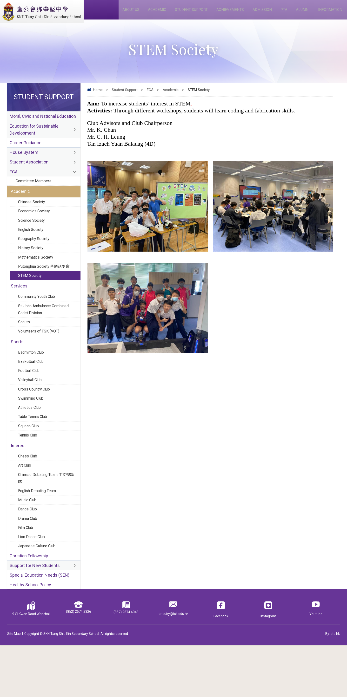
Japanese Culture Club (38, 593)
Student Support (186, 12)
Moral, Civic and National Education (43, 122)
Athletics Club (30, 441)
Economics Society (35, 226)
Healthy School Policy (30, 636)
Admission (259, 12)
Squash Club (29, 461)
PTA (282, 12)
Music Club (28, 543)
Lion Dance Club (32, 583)
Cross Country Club (35, 421)
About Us (124, 12)
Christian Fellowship (29, 604)
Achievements (226, 12)
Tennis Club (28, 471)
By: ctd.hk (332, 686)
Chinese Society (32, 216)
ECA (150, 95)
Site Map (14, 686)
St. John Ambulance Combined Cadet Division (46, 333)
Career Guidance (25, 151)
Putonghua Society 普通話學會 (46, 286)
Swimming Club (32, 431)
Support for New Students (35, 615)
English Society (32, 246)
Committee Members (35, 193)
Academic (150, 12)
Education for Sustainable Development (34, 136)
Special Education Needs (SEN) (39, 625)
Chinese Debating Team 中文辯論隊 (46, 519)
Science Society (32, 236)
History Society (32, 266)
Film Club (26, 573)
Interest (18, 483)
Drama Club (28, 563)
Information (330, 12)
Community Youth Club (38, 319)
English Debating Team (38, 533)
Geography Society (35, 256)
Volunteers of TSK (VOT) (40, 358)
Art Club (25, 504)
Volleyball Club (31, 411)
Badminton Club (32, 380)
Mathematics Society (37, 276)
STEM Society (30, 296)
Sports (17, 369)
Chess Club (28, 494)
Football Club (30, 401)
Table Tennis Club (33, 451)
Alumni (301, 12)
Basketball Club (32, 391)
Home (98, 95)
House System (24, 161)
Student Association (29, 172)
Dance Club (28, 553)
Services (19, 308)
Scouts (24, 347)
